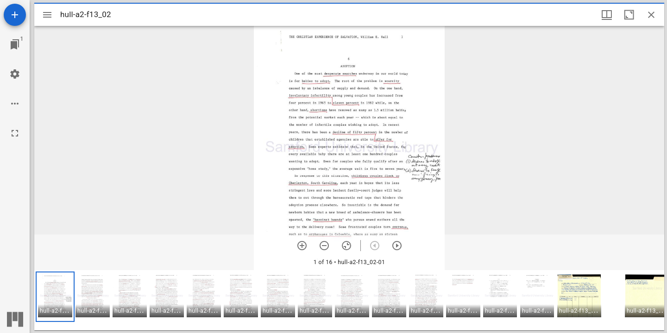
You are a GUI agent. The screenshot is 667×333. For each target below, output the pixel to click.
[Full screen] (15, 133)
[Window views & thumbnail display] (607, 15)
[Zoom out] (324, 245)
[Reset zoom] (346, 245)
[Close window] (651, 15)
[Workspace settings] (15, 74)
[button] (55, 297)
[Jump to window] (15, 44)
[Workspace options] (15, 103)
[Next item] (397, 245)
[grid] (349, 300)
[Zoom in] (302, 245)
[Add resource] (15, 15)
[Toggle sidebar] (47, 15)
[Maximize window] (629, 15)
